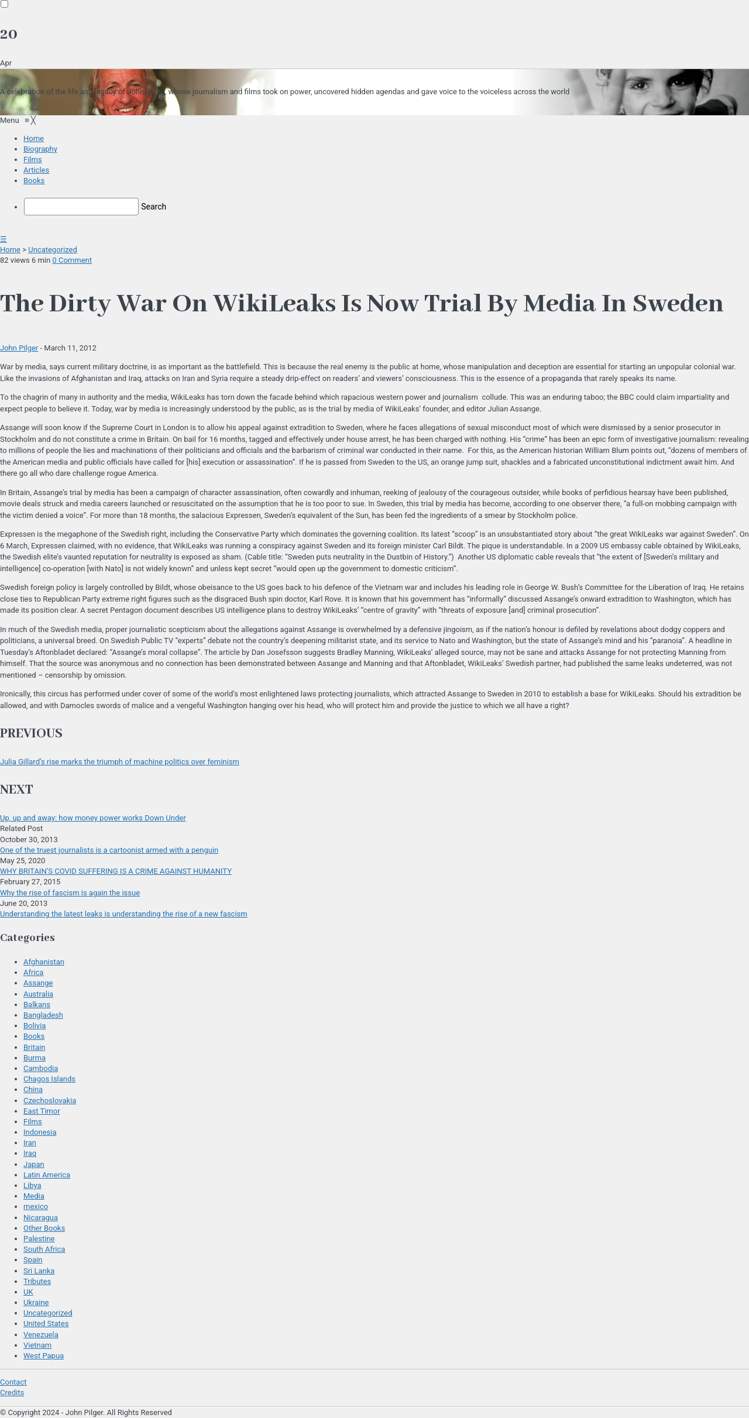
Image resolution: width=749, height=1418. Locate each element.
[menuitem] (33, 138)
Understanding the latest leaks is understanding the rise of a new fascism (124, 913)
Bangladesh (43, 1015)
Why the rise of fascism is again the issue (70, 892)
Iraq (29, 1153)
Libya (32, 1185)
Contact (13, 1382)
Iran (29, 1142)
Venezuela (41, 1334)
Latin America (46, 1174)
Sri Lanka (38, 1270)
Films (32, 1121)
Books (33, 1036)
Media (33, 1196)
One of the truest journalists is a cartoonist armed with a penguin (109, 850)
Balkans (36, 1004)
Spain (32, 1259)
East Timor (41, 1111)
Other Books (44, 1228)
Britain (34, 1047)
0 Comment (72, 260)
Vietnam (37, 1345)
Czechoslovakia (49, 1100)
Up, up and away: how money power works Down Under (93, 817)
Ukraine (36, 1302)
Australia (38, 994)
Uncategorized (52, 249)
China (33, 1089)
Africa (33, 972)
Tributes (37, 1281)
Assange (38, 982)
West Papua (43, 1355)
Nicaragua (40, 1217)
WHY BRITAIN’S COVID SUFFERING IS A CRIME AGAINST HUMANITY (116, 871)
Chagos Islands (49, 1078)
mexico (35, 1206)
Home (10, 249)
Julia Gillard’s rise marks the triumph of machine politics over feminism (119, 761)
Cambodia (40, 1068)
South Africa (44, 1249)
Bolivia (34, 1025)
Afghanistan (43, 961)
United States (45, 1323)
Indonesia (39, 1132)
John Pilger (19, 348)
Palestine (38, 1238)
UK (28, 1291)
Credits (12, 1392)
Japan (33, 1164)
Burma (34, 1057)
